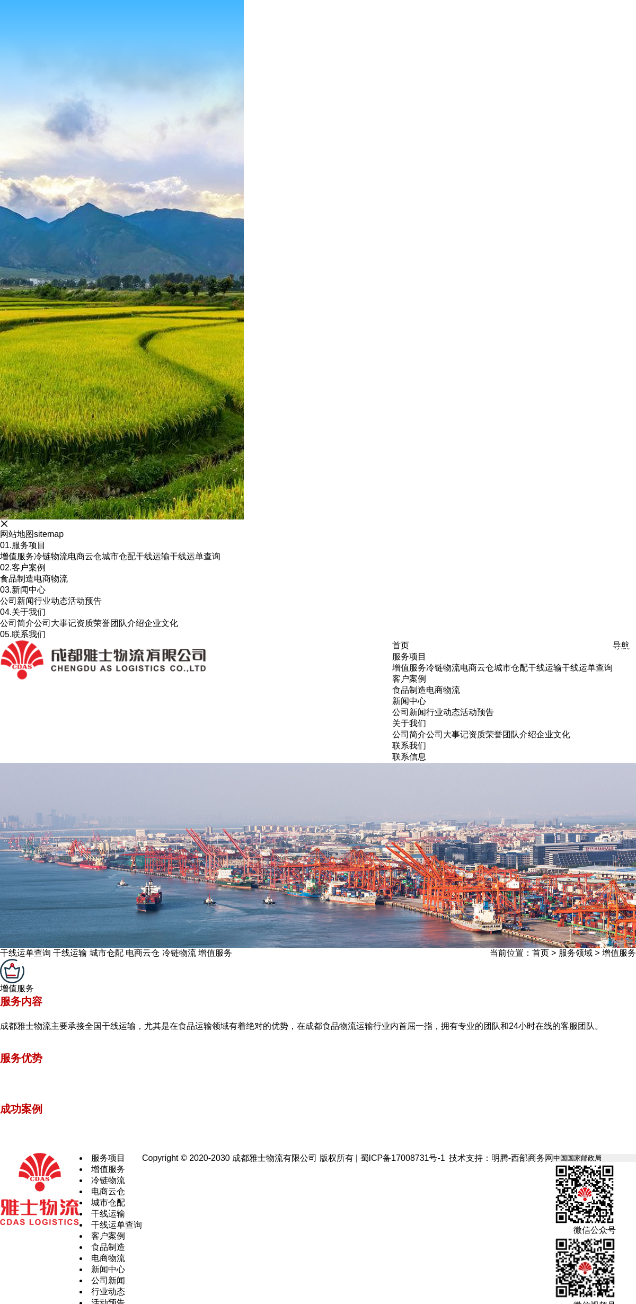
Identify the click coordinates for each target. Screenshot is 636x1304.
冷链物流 (51, 556)
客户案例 (23, 567)
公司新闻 (17, 600)
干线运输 (153, 556)
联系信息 (409, 756)
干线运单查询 (195, 556)
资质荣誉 (93, 623)
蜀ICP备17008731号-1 (402, 1157)
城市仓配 (119, 556)
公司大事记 (55, 623)
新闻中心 (23, 589)
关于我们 (23, 611)
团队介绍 (127, 623)
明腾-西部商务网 (522, 1157)
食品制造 (17, 578)
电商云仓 (85, 556)
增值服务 (17, 556)
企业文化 (161, 623)
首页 (540, 952)
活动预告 (85, 600)
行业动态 (51, 600)
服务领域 (576, 952)
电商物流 (51, 578)
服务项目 (23, 545)
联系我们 (23, 634)
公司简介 (17, 623)
